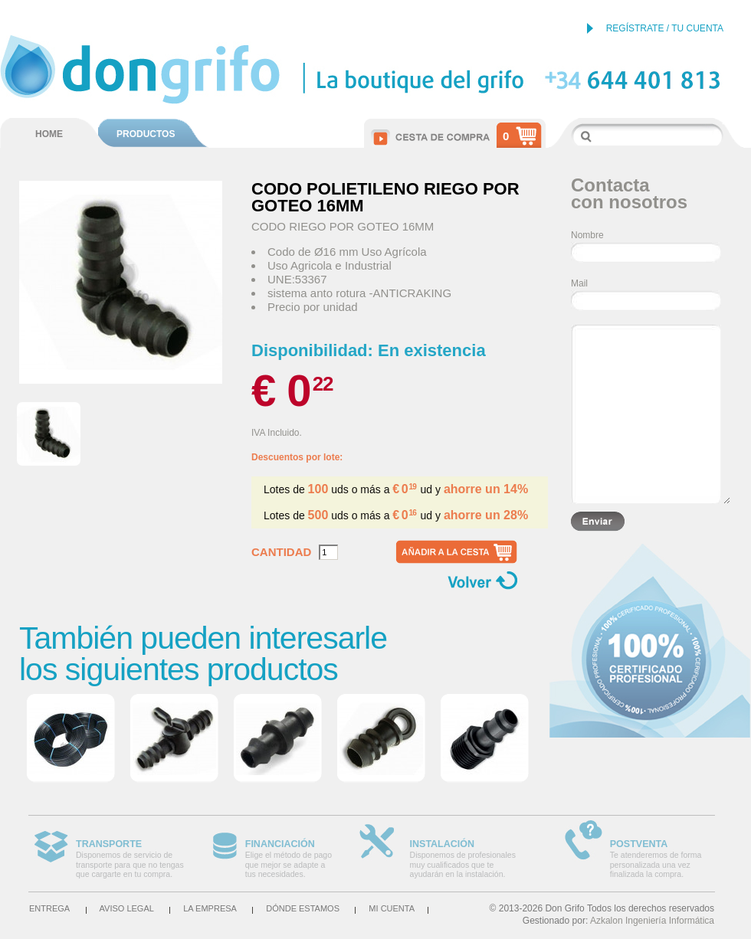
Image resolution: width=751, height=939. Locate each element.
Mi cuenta (392, 908)
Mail (579, 283)
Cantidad (281, 552)
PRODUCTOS (145, 134)
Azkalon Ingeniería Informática (652, 920)
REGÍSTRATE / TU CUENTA (664, 28)
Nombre (587, 235)
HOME (49, 134)
